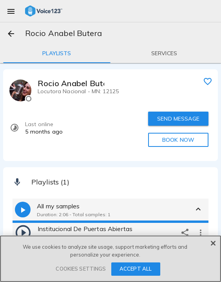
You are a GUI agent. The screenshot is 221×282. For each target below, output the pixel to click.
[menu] (11, 11)
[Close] (213, 243)
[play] (23, 232)
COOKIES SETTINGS (81, 269)
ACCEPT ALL (136, 269)
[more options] (200, 232)
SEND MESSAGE (178, 118)
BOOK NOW (178, 139)
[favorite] (208, 81)
